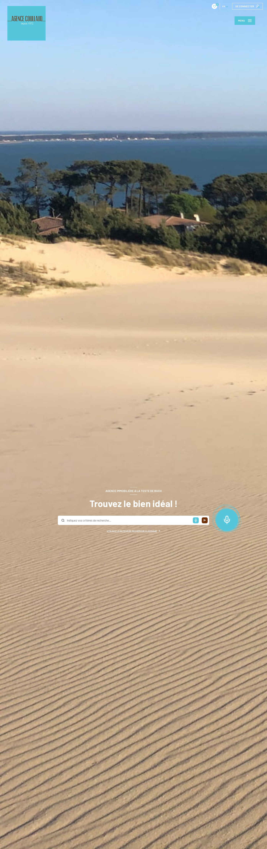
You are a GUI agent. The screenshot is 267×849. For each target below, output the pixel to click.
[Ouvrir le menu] (245, 20)
